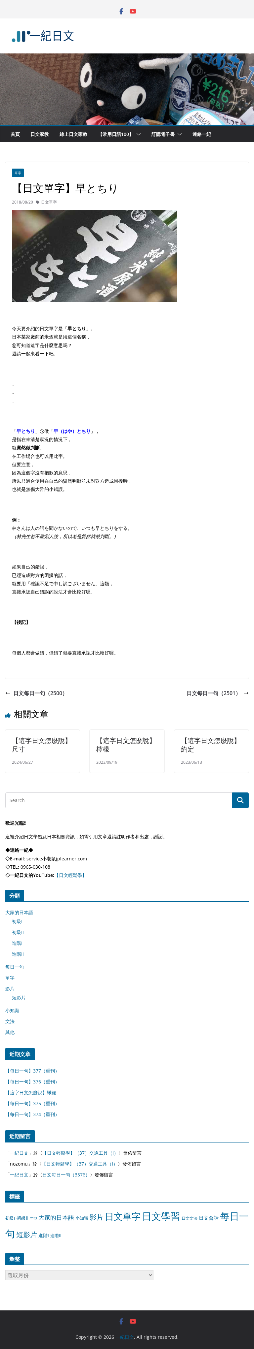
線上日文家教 (73, 134)
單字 (18, 173)
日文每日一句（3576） (66, 1175)
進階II (18, 954)
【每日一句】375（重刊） (32, 1103)
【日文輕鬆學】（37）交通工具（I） (80, 1153)
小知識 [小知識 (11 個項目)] (81, 1218)
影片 (10, 988)
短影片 (19, 997)
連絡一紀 (201, 134)
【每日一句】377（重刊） (32, 1071)
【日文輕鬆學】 (70, 875)
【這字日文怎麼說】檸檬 (126, 745)
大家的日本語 (19, 912)
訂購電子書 (163, 134)
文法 (10, 1021)
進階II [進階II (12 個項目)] (56, 1235)
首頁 (15, 134)
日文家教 (39, 134)
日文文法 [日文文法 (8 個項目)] (189, 1218)
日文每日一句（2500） (36, 693)
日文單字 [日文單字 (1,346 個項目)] (123, 1216)
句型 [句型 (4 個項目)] (33, 1218)
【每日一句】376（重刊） (32, 1081)
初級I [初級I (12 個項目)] (10, 1218)
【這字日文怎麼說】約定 (210, 745)
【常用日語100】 (116, 134)
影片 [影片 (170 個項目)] (97, 1217)
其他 (10, 1032)
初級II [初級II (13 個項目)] (22, 1218)
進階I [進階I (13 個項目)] (43, 1235)
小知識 (12, 1010)
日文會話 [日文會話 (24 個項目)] (209, 1217)
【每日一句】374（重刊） (32, 1114)
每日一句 (14, 967)
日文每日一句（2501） (218, 693)
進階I (17, 943)
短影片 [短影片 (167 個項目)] (26, 1234)
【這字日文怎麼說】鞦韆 (30, 1092)
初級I (17, 921)
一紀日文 (19, 1153)
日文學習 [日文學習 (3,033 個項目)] (161, 1216)
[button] (137, 134)
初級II (18, 932)
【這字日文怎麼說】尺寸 (41, 745)
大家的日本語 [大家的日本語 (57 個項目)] (56, 1217)
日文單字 (49, 202)
